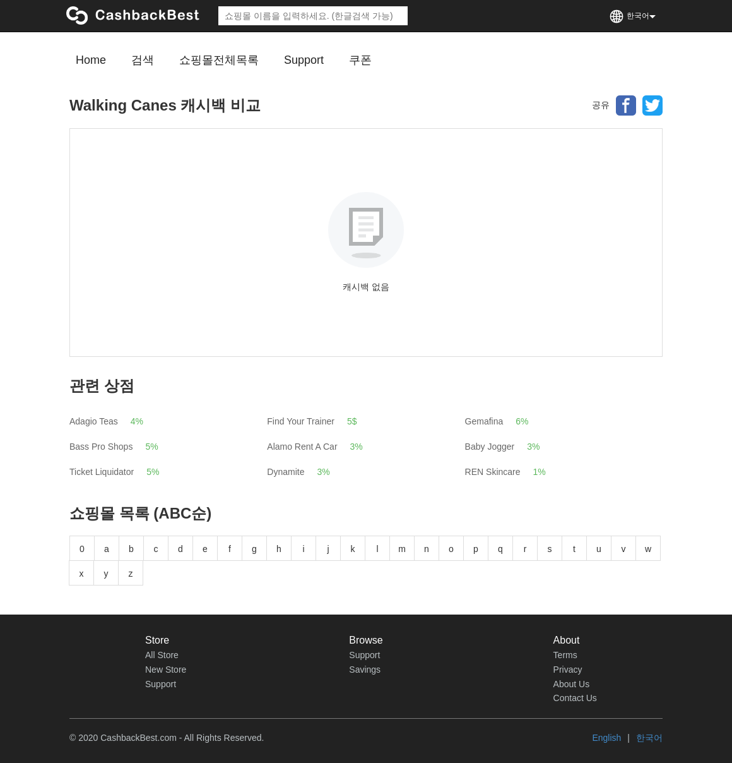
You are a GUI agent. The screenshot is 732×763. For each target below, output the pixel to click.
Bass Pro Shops (101, 447)
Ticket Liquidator (101, 472)
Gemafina (484, 421)
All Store (162, 655)
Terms (565, 655)
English (606, 738)
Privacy (567, 669)
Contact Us (575, 698)
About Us (571, 684)
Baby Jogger (490, 447)
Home (91, 60)
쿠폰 (360, 60)
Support (304, 60)
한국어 (649, 738)
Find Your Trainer (300, 421)
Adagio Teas (93, 421)
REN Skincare (493, 472)
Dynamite (285, 472)
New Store (165, 669)
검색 (142, 60)
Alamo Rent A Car (302, 447)
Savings (365, 669)
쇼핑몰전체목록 (219, 60)
